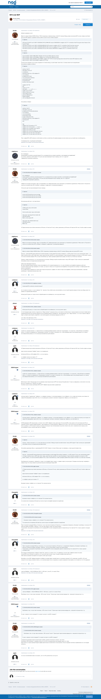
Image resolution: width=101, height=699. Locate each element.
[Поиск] (76, 7)
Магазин (11, 6)
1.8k (15, 378)
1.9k (15, 503)
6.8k (15, 291)
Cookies (59, 690)
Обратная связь (52, 690)
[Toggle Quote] (23, 39)
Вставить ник (24, 146)
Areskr (18, 18)
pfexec (15, 303)
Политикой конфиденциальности (39, 697)
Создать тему (77, 24)
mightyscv (15, 151)
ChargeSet (15, 492)
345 (15, 357)
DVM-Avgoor (14, 367)
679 (15, 314)
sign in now (37, 671)
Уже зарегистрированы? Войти (76, 2)
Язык (41, 690)
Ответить (88, 24)
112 (15, 162)
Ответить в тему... (20, 676)
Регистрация (88, 2)
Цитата (32, 146)
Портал (16, 6)
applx (14, 346)
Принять (89, 696)
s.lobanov (15, 280)
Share (78, 19)
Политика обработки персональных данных (83, 693)
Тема (46, 690)
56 (15, 41)
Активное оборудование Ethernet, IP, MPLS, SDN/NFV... (34, 19)
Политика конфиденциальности (86, 692)
